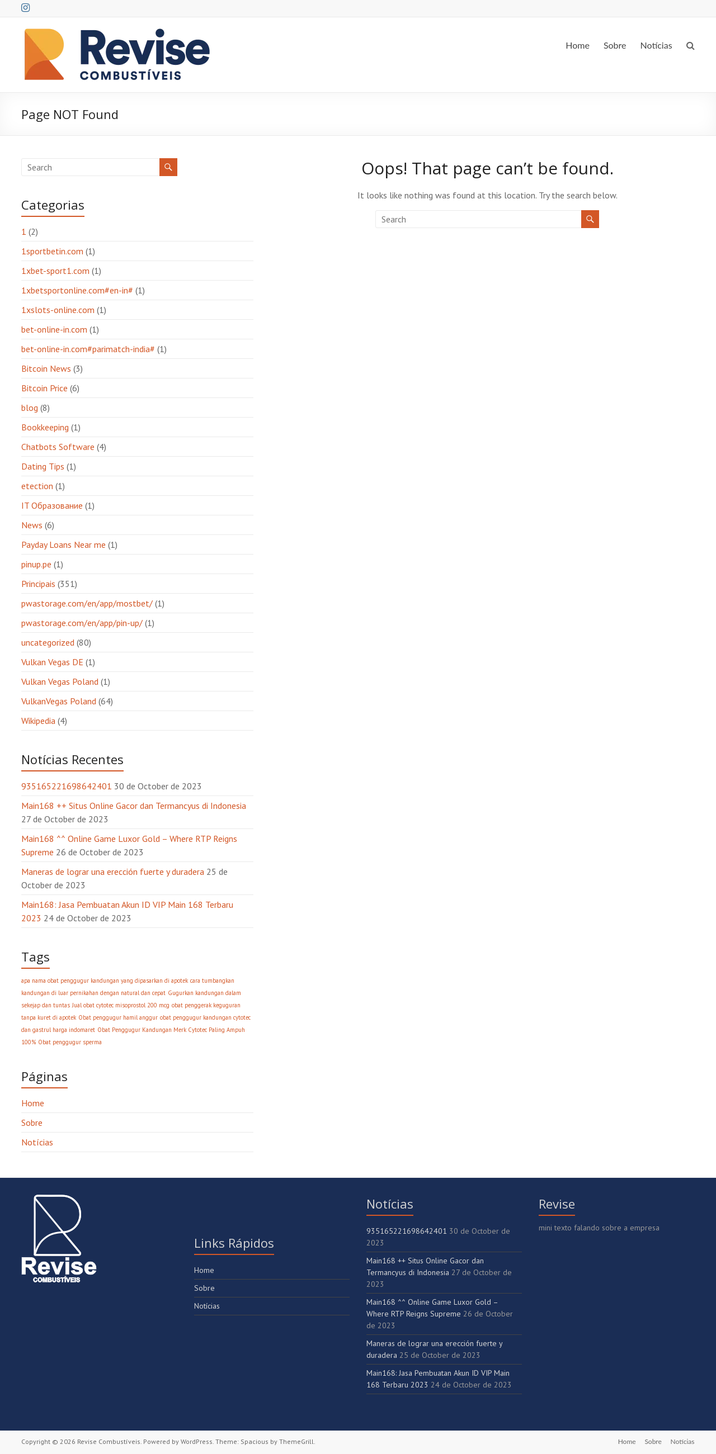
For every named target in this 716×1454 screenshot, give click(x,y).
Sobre (615, 45)
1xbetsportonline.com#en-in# (77, 290)
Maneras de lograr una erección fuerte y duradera (112, 871)
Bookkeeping (45, 427)
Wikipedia (38, 720)
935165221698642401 (66, 786)
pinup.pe (36, 564)
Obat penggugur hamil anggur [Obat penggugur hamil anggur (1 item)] (118, 1017)
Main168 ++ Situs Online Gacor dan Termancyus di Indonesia (133, 805)
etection (37, 485)
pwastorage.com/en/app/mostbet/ (87, 603)
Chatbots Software (58, 446)
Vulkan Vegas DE (52, 661)
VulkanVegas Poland (58, 701)
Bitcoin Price (44, 388)
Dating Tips (42, 466)
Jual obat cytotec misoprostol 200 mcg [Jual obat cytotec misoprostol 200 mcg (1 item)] (120, 1005)
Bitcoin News (46, 368)
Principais (38, 583)
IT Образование (52, 505)
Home (578, 45)
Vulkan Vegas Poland (59, 681)
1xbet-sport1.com (55, 270)
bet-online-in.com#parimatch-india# (88, 348)
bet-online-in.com (54, 329)
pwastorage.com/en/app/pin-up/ (82, 622)
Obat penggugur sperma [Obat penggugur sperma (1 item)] (70, 1042)
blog (29, 407)
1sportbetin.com (52, 251)
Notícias (656, 45)
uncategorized (47, 642)
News (32, 525)
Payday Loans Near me (63, 544)
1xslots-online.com (58, 309)
